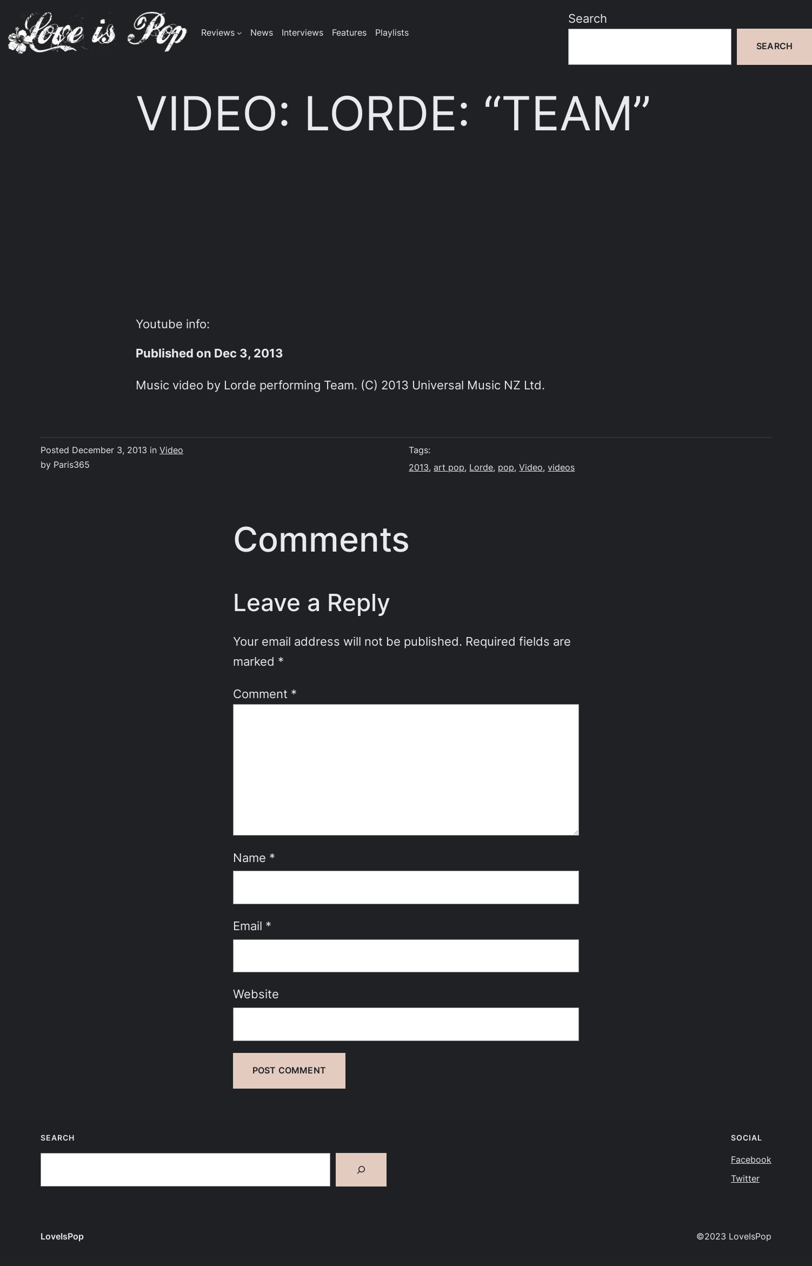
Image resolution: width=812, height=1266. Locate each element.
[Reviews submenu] (239, 32)
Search (587, 18)
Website (256, 994)
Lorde (481, 467)
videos (561, 467)
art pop (449, 467)
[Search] (361, 1170)
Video (171, 450)
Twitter (745, 1179)
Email (252, 926)
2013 (419, 467)
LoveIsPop (62, 1236)
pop (506, 467)
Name (254, 858)
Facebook (751, 1160)
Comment (265, 694)
